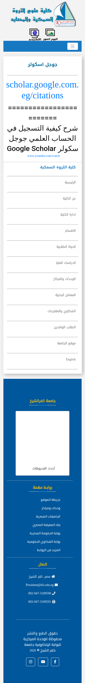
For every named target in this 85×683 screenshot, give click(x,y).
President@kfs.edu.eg (42, 585)
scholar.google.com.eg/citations (42, 90)
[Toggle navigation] (72, 46)
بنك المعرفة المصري (46, 525)
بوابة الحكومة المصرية (45, 533)
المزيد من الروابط (48, 550)
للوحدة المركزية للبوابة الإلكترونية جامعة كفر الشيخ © (42, 644)
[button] (55, 662)
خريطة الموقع (50, 500)
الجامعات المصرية (48, 516)
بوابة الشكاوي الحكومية (43, 541)
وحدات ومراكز (51, 508)
